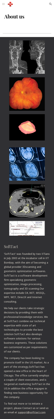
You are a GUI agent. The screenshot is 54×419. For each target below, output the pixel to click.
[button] (3, 4)
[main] (27, 16)
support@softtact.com (32, 412)
